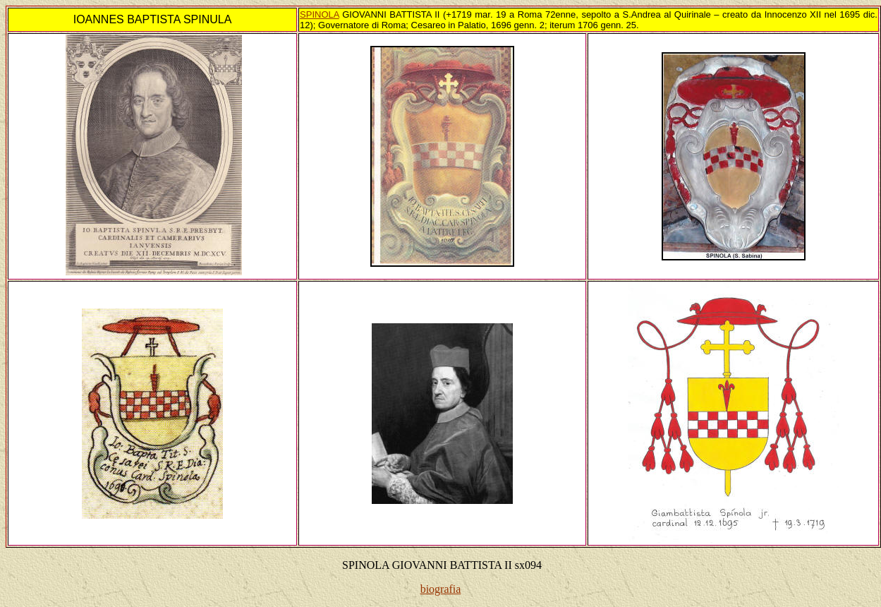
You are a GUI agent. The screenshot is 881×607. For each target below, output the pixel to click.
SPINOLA (319, 14)
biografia (440, 589)
